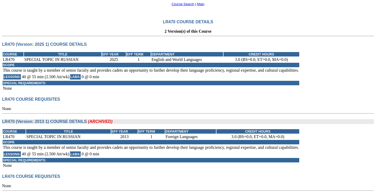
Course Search (183, 4)
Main (200, 4)
